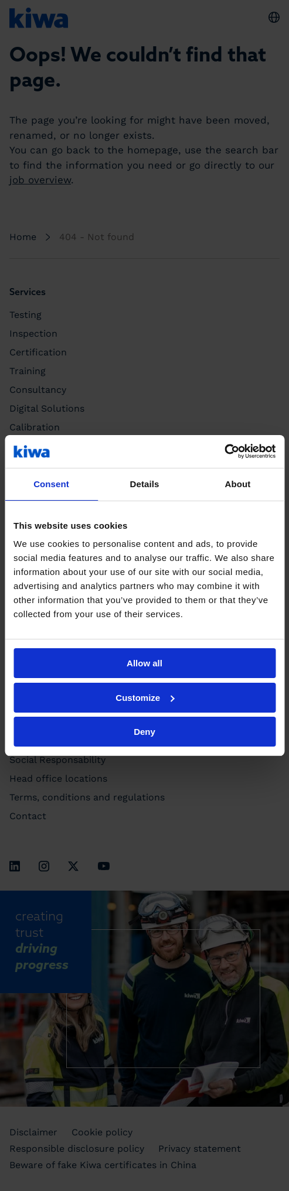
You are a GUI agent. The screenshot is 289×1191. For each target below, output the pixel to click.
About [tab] (238, 484)
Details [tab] (144, 484)
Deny (144, 732)
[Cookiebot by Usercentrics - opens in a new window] (224, 451)
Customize (144, 698)
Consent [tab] (51, 484)
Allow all (144, 663)
